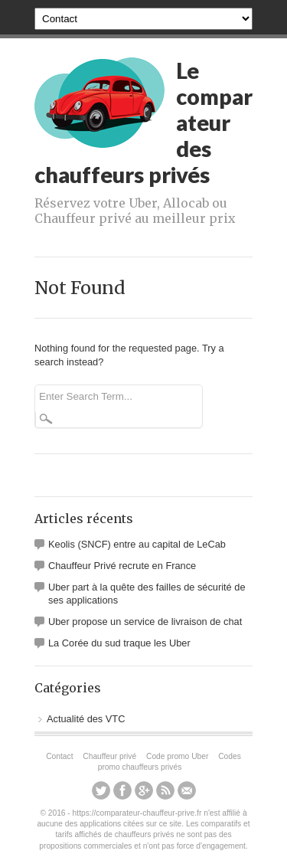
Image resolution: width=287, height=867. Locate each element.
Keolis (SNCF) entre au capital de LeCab (137, 544)
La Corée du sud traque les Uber (119, 643)
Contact (59, 756)
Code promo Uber (177, 756)
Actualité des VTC (86, 719)
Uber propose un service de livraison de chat (145, 621)
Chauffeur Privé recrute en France (122, 565)
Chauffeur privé (109, 756)
